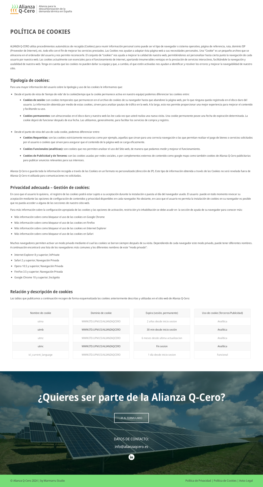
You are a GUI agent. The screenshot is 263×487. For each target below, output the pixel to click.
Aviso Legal (246, 480)
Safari (90, 234)
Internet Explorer (96, 228)
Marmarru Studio (54, 480)
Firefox (91, 222)
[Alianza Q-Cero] (41, 9)
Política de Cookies (225, 480)
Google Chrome (96, 217)
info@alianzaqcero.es (131, 446)
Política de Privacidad (198, 480)
